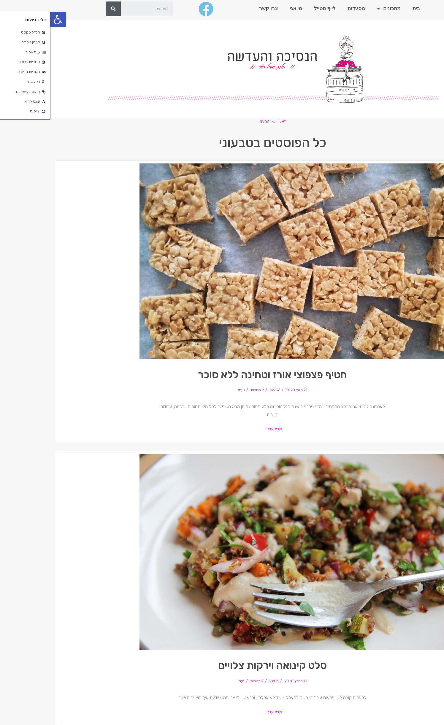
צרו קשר (218, 8)
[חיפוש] (63, 8)
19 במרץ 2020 (245, 681)
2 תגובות (206, 681)
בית (366, 8)
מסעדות (306, 8)
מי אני (245, 8)
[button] (7, 19)
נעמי (191, 390)
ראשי (231, 121)
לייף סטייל (274, 8)
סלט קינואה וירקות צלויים (222, 665)
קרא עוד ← (222, 429)
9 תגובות (206, 390)
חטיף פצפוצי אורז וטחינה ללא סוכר (222, 374)
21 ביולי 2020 (246, 390)
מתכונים (338, 8)
